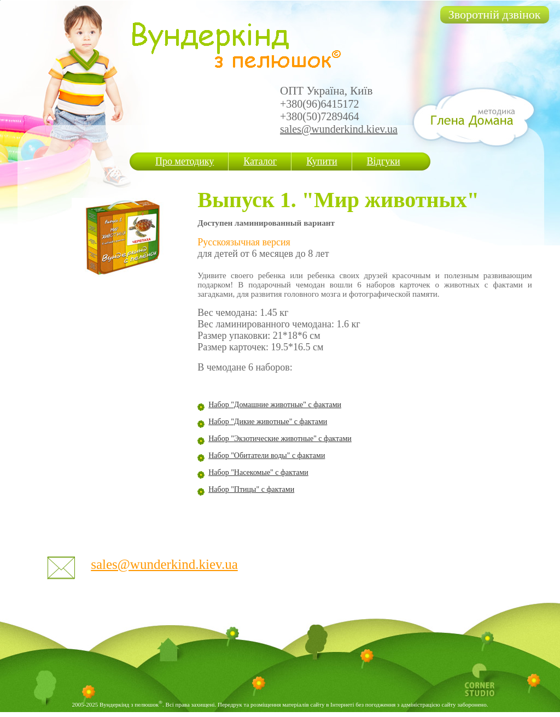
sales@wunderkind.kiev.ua (339, 129)
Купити (321, 161)
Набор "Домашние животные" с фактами (274, 405)
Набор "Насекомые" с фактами (258, 472)
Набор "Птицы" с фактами (251, 489)
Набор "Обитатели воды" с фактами (266, 455)
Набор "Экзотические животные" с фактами (280, 438)
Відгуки (383, 161)
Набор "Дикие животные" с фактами (267, 422)
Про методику (184, 161)
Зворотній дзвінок (494, 14)
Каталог (260, 161)
